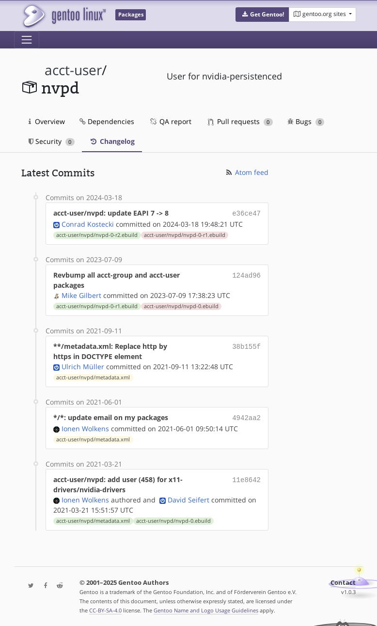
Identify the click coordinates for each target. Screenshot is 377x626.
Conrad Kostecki (88, 223)
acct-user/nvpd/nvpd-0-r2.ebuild (97, 234)
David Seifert (188, 497)
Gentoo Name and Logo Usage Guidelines (206, 608)
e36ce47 (246, 213)
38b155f (246, 345)
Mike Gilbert (81, 294)
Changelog (112, 141)
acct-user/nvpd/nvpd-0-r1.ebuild (184, 234)
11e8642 (246, 477)
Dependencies (106, 121)
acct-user (73, 70)
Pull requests (240, 121)
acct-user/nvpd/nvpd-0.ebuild (181, 305)
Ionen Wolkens (85, 426)
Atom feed (246, 172)
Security (52, 141)
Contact (343, 581)
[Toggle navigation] (26, 39)
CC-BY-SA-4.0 (105, 608)
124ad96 (246, 274)
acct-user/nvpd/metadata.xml (93, 376)
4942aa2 (246, 416)
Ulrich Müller (83, 365)
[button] (262, 14)
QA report (170, 121)
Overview (47, 121)
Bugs (306, 121)
